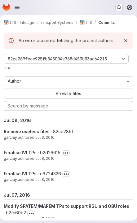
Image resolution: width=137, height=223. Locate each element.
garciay (10, 137)
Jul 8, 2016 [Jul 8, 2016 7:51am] (45, 179)
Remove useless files (27, 131)
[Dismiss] (126, 40)
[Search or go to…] (119, 7)
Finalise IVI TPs (20, 152)
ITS (7, 68)
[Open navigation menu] (17, 7)
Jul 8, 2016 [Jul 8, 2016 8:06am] (45, 158)
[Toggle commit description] (66, 153)
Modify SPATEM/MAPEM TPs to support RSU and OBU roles (66, 206)
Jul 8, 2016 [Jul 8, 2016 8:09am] (45, 137)
